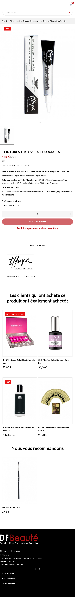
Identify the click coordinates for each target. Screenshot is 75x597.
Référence (12, 276)
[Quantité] (37, 214)
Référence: (6, 166)
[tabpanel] (37, 74)
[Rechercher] (37, 12)
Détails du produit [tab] (38, 245)
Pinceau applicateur (11, 507)
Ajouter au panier (37, 222)
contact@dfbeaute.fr (14, 564)
